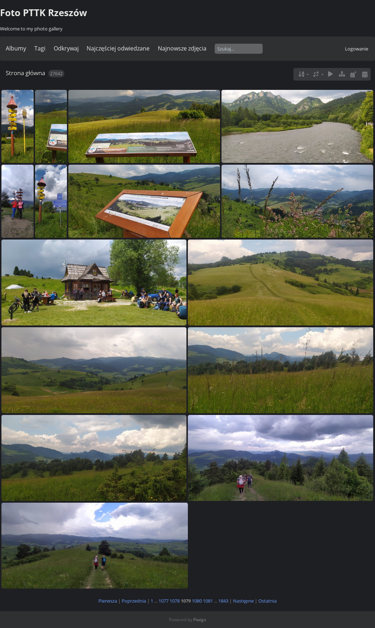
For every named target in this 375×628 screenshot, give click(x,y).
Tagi (39, 48)
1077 (164, 601)
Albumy (16, 48)
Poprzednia (134, 601)
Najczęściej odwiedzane (118, 48)
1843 (223, 601)
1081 (208, 601)
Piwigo (199, 620)
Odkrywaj (66, 48)
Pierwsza (107, 601)
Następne (243, 601)
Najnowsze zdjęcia (182, 48)
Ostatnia (267, 601)
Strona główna (25, 73)
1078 (175, 601)
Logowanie (356, 48)
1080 (197, 601)
